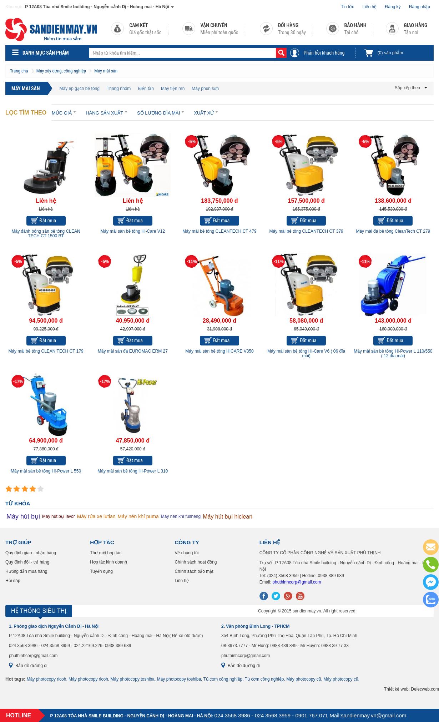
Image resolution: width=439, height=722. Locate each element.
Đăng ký (393, 6)
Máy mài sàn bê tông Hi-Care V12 (132, 231)
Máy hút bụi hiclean (227, 517)
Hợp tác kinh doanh (108, 562)
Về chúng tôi (186, 552)
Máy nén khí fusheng (181, 516)
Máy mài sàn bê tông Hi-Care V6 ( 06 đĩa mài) (306, 353)
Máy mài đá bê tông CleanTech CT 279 (393, 231)
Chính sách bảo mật (194, 571)
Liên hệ (370, 6)
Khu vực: (14, 6)
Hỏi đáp (12, 580)
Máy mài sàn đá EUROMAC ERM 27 (133, 351)
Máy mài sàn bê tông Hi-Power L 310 (132, 471)
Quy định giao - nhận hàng (30, 552)
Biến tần (146, 88)
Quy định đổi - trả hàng (27, 562)
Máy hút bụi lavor (58, 516)
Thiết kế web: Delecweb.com (411, 689)
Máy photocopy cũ (303, 679)
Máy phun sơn (205, 88)
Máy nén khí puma (138, 516)
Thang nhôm (119, 88)
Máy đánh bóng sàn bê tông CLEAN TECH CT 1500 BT (46, 233)
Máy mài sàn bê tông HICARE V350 (219, 351)
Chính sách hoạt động (196, 562)
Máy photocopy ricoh (46, 679)
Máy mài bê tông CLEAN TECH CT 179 (45, 351)
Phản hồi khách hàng (324, 53)
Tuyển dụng (101, 571)
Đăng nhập (419, 6)
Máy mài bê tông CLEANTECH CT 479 (219, 231)
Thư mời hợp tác (105, 552)
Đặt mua (48, 220)
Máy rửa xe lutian (96, 516)
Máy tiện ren (173, 88)
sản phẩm (390, 52)
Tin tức (347, 6)
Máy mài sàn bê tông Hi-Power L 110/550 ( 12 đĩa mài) (393, 353)
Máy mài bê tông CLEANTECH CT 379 (306, 231)
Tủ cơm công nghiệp (223, 679)
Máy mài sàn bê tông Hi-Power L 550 (46, 471)
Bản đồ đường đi (31, 665)
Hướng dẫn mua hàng (26, 571)
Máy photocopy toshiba (133, 679)
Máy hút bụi (23, 516)
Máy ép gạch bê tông (80, 88)
